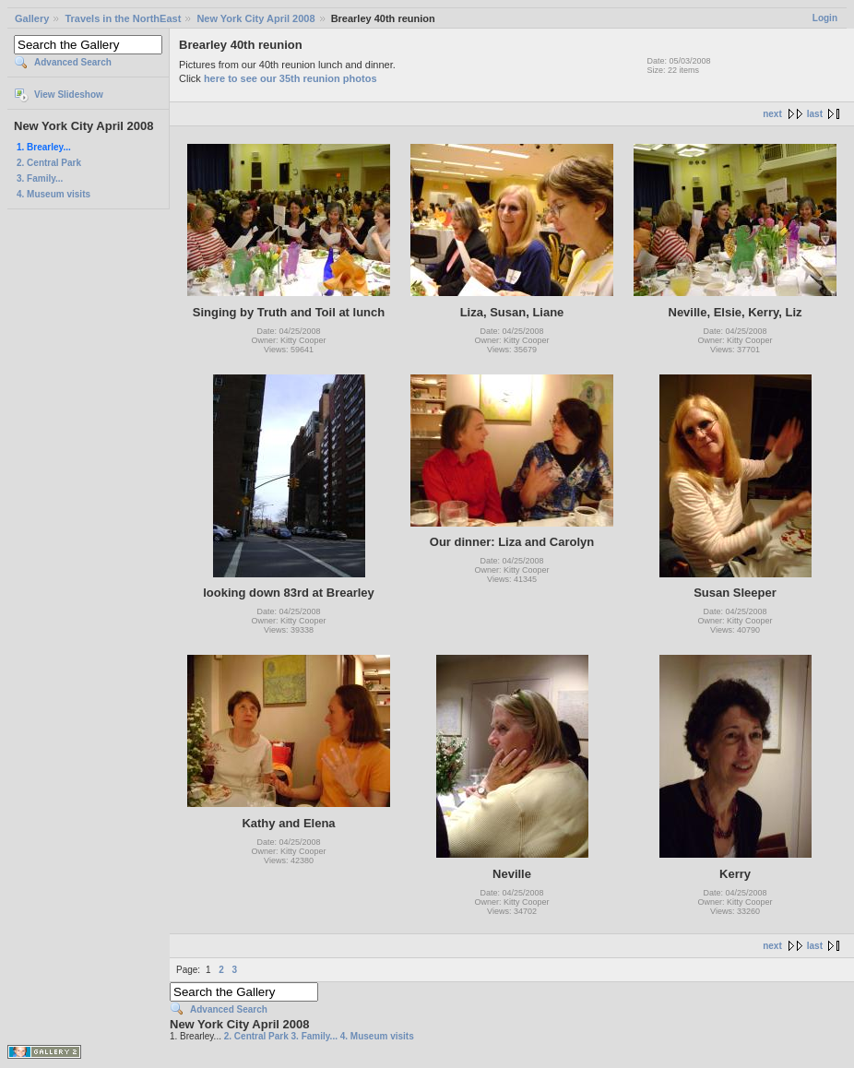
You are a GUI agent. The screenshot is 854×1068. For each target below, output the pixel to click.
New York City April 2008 (255, 18)
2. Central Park (49, 163)
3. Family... (40, 178)
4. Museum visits (53, 194)
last (815, 114)
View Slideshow (68, 94)
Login (824, 18)
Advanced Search (73, 62)
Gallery (32, 18)
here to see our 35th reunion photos (290, 78)
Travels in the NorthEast (123, 18)
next (772, 114)
